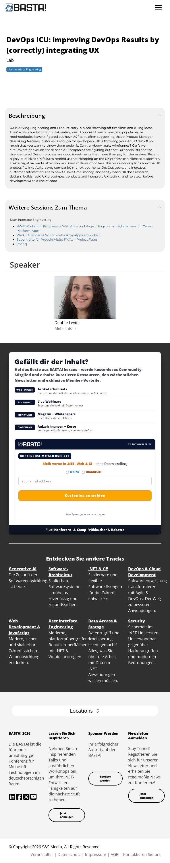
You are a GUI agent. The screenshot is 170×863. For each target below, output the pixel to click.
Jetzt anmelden (66, 815)
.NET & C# (98, 568)
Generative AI (23, 568)
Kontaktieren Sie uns (142, 854)
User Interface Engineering (24, 69)
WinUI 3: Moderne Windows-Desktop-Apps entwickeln (58, 235)
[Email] (85, 481)
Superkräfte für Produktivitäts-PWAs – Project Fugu (57, 240)
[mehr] (22, 244)
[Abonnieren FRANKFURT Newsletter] (83, 472)
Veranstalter (42, 854)
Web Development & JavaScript (24, 626)
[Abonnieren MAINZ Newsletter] (67, 472)
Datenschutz (69, 854)
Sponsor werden (105, 778)
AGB (115, 854)
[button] (85, 711)
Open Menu (158, 7)
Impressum (95, 854)
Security (136, 620)
